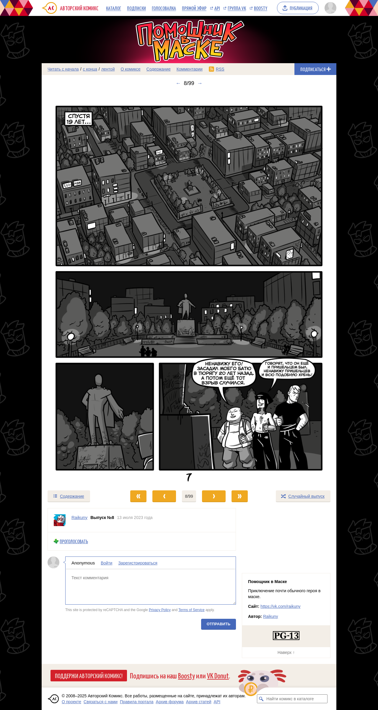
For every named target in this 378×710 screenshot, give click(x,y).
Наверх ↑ (286, 652)
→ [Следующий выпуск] (200, 83)
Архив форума (170, 701)
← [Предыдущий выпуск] (178, 83)
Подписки (136, 8)
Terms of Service (191, 610)
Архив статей (198, 701)
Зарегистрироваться (137, 563)
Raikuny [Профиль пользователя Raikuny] (79, 517)
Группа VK (237, 8)
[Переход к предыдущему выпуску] (78, 288)
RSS (220, 69)
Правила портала (137, 701)
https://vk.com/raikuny (280, 606)
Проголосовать (74, 541)
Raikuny (270, 616)
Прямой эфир (194, 8)
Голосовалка (164, 8)
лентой (108, 69)
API (217, 8)
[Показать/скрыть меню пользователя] (329, 8)
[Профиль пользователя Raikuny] (60, 520)
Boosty (260, 8)
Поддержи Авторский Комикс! (89, 675)
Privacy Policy (160, 610)
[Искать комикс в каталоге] (261, 699)
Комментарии (190, 69)
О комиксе (130, 69)
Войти (106, 563)
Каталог (113, 8)
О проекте (71, 701)
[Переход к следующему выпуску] (189, 288)
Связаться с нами (101, 701)
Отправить (218, 624)
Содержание (158, 69)
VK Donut (218, 675)
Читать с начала (63, 69)
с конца (90, 69)
